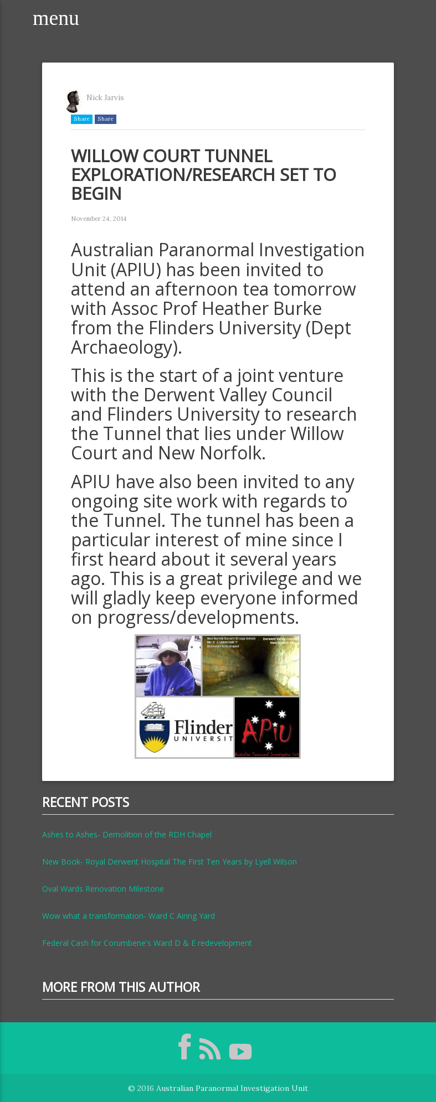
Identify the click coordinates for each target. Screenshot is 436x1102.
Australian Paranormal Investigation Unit (232, 1088)
